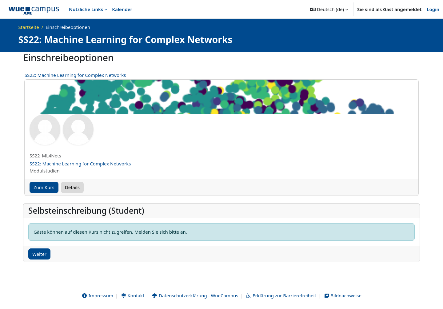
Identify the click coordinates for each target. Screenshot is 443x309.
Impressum (97, 296)
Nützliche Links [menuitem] (86, 9)
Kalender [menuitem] (122, 9)
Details (72, 187)
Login (433, 9)
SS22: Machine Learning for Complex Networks (75, 75)
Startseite (28, 27)
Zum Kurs (44, 187)
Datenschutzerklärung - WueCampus (195, 296)
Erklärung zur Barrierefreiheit (280, 296)
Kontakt (133, 296)
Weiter (39, 254)
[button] (329, 9)
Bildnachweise (342, 296)
